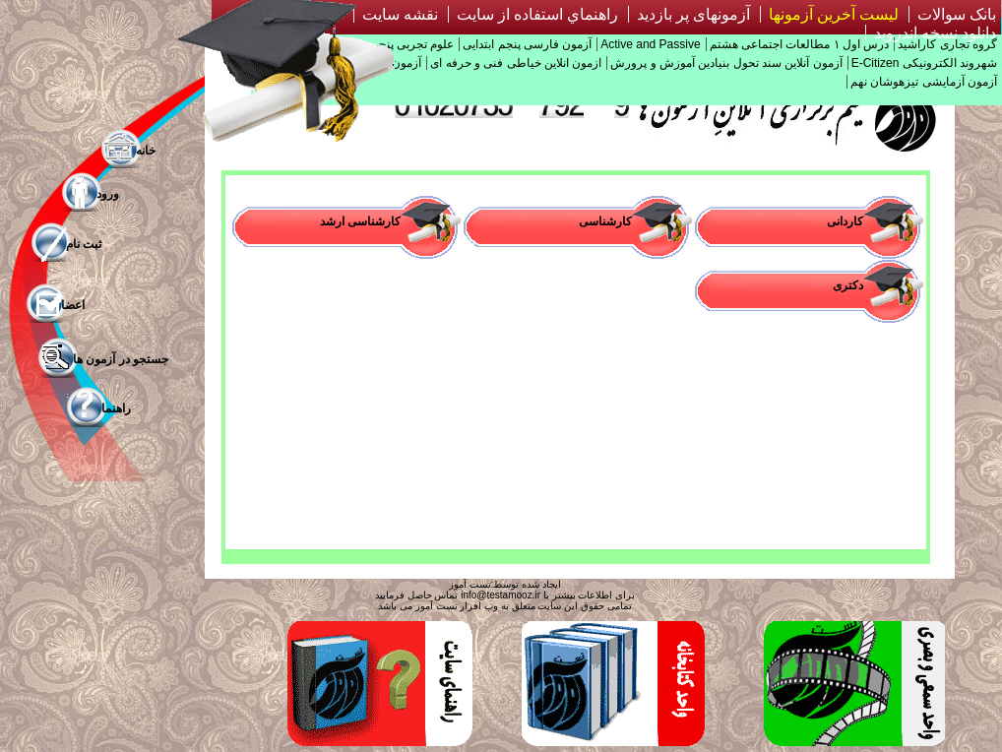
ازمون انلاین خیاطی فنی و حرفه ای (515, 63)
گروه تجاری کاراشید (947, 44)
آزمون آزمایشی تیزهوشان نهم (923, 82)
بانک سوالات (956, 14)
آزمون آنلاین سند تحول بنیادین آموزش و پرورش (726, 63)
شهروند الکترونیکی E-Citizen (924, 63)
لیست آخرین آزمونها (834, 14)
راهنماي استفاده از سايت (537, 14)
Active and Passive (650, 44)
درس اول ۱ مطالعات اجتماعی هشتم (800, 44)
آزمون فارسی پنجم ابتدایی (527, 44)
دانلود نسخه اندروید (935, 33)
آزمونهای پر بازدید (693, 14)
